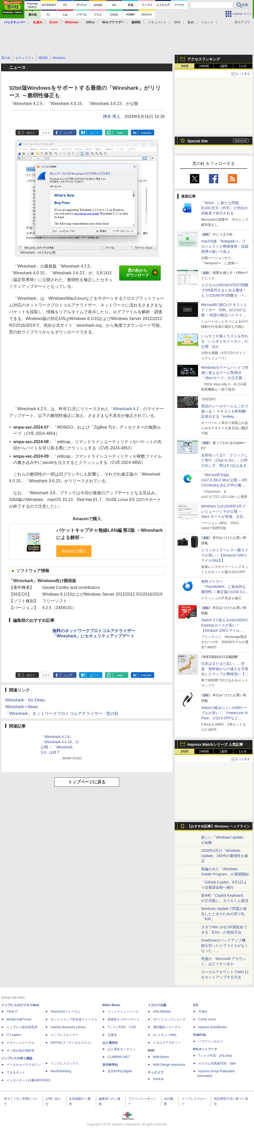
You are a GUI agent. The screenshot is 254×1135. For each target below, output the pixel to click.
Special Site (197, 141)
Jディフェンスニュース (169, 1019)
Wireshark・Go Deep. (25, 700)
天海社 (203, 1011)
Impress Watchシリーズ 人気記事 (215, 744)
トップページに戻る (86, 782)
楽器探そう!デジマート (123, 1019)
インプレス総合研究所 (22, 1027)
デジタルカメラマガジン (23, 1065)
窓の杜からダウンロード (142, 272)
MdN (151, 1050)
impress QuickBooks (212, 1027)
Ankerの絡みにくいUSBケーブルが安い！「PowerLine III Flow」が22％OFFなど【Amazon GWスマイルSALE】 (224, 718)
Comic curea (207, 1019)
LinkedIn (146, 132)
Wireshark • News (21, 707)
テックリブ (155, 1072)
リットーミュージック (123, 1011)
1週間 (224, 66)
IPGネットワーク (205, 1049)
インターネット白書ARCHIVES (28, 1080)
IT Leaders (13, 1035)
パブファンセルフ (210, 1041)
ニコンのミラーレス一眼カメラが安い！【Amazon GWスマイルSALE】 (224, 555)
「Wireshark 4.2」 (126, 409)
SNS (177, 22)
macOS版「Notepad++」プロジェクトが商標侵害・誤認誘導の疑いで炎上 (224, 246)
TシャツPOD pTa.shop (215, 1055)
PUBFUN (199, 1035)
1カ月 (243, 66)
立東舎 (112, 1035)
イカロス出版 (157, 1005)
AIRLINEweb (162, 1011)
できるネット (15, 1072)
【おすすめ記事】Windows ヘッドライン (218, 826)
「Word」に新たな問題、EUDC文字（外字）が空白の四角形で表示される (224, 208)
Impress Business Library (68, 1027)
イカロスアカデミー (167, 1043)
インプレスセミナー (65, 1035)
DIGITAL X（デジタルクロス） (72, 1043)
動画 (191, 22)
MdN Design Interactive (169, 1065)
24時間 (204, 66)
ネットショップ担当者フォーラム (74, 1019)
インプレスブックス (65, 1063)
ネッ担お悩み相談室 (20, 1050)
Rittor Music (111, 1005)
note (120, 132)
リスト (45, 132)
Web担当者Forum (18, 1019)
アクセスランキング (203, 59)
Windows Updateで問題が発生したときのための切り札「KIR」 (224, 914)
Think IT (12, 1011)
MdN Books (161, 1057)
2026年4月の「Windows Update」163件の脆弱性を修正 (224, 855)
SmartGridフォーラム (65, 1011)
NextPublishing (61, 1071)
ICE (195, 1005)
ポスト (30, 132)
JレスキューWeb (164, 1035)
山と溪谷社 (110, 1043)
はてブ (94, 132)
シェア (68, 132)
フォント (207, 22)
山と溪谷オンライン (122, 1049)
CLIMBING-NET (119, 1057)
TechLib (158, 1079)
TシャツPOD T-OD (122, 1027)
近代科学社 (110, 1065)
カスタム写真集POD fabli (217, 1063)
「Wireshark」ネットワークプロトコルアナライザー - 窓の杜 (62, 713)
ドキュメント (157, 22)
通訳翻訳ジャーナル (167, 1027)
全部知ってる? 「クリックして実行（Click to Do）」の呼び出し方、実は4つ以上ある (224, 460)
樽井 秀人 (112, 116)
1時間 (185, 66)
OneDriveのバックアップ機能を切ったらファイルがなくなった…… (224, 945)
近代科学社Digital (120, 1071)
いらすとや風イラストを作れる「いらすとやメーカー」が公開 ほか (224, 341)
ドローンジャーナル (20, 1043)
